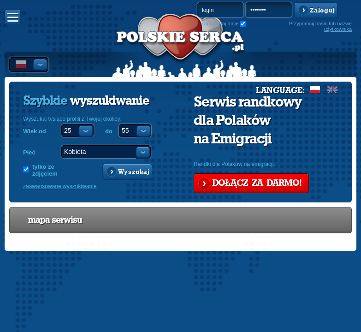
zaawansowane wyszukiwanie (59, 186)
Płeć (29, 152)
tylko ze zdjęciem (45, 170)
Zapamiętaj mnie (219, 23)
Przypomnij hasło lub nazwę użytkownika (320, 26)
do (108, 131)
